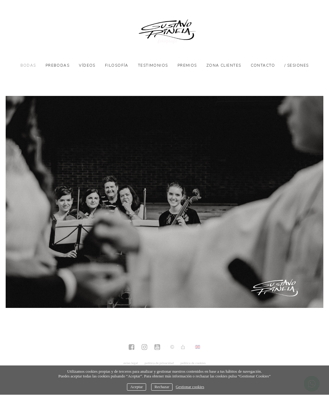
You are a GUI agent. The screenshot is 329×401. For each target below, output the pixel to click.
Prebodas (58, 65)
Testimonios (153, 65)
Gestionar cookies (190, 387)
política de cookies (193, 363)
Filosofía (117, 65)
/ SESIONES (296, 65)
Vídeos (87, 65)
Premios (187, 65)
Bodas (28, 65)
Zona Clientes (223, 65)
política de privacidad (159, 363)
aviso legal (130, 363)
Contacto (263, 65)
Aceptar (136, 387)
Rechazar (162, 387)
